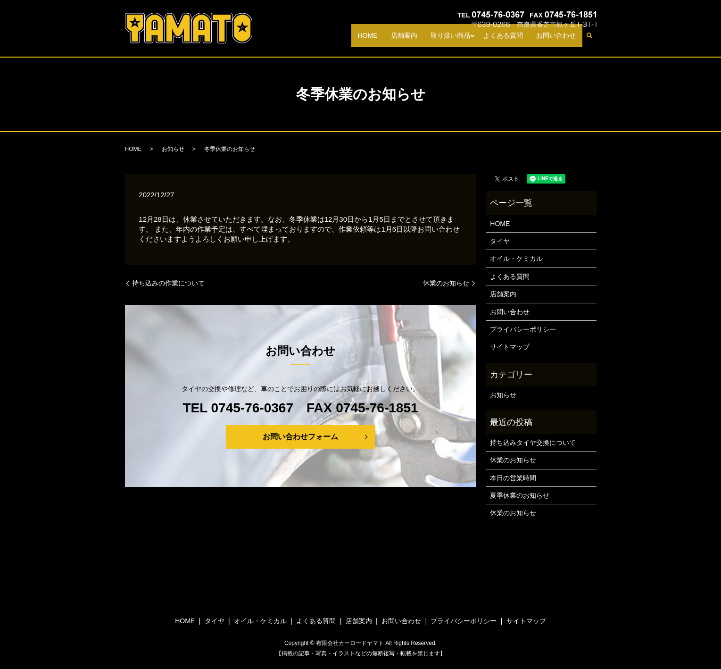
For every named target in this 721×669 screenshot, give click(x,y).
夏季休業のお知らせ (519, 495)
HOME (368, 39)
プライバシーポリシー (523, 329)
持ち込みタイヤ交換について (533, 442)
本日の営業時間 (513, 478)
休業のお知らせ (446, 283)
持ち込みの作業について (168, 283)
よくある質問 (503, 39)
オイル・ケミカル (516, 258)
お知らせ (173, 149)
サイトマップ (510, 347)
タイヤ (500, 241)
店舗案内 (404, 39)
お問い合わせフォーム (300, 437)
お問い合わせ (556, 39)
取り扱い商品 (450, 39)
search (593, 39)
